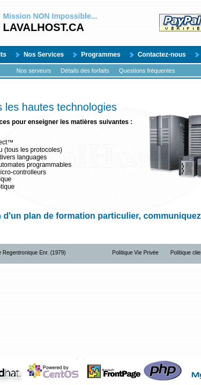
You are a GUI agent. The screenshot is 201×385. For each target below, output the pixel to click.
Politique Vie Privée (135, 253)
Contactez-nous (162, 54)
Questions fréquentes (147, 70)
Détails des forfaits (85, 70)
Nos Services (44, 54)
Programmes (100, 54)
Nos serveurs (34, 70)
